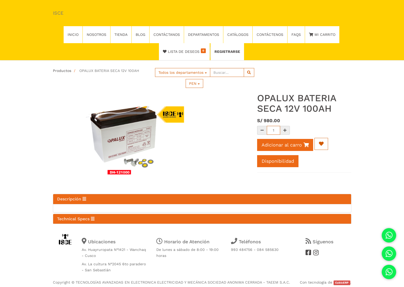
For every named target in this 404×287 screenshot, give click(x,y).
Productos (62, 71)
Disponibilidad (278, 161)
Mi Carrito (322, 34)
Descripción (71, 198)
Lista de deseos (184, 51)
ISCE (58, 13)
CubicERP (341, 282)
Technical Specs (76, 218)
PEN (194, 83)
